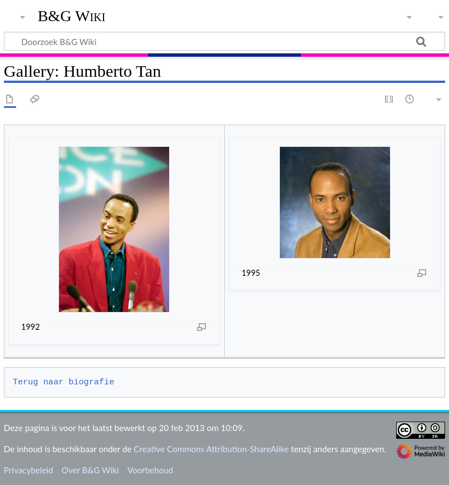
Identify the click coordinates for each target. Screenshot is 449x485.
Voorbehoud (150, 470)
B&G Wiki (72, 16)
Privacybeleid (28, 470)
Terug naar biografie (63, 382)
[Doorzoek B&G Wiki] (224, 41)
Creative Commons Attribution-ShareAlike (211, 449)
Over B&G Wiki (90, 470)
